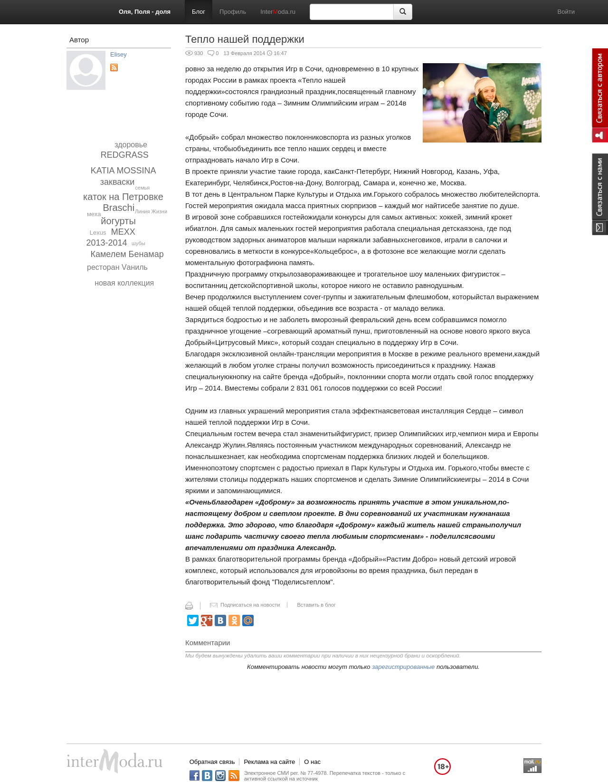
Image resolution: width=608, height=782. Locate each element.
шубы (138, 243)
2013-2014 (106, 243)
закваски (117, 182)
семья (142, 188)
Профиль (232, 11)
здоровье (130, 145)
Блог (198, 11)
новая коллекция (124, 283)
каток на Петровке (123, 196)
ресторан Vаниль (117, 267)
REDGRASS (125, 155)
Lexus (98, 232)
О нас (312, 761)
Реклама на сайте (269, 761)
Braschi (119, 207)
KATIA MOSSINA (123, 170)
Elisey (118, 54)
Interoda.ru (277, 11)
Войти (566, 11)
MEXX (123, 232)
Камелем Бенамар (126, 254)
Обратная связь (212, 761)
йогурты (118, 221)
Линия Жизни (151, 211)
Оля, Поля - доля (145, 11)
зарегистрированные (403, 666)
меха (94, 214)
